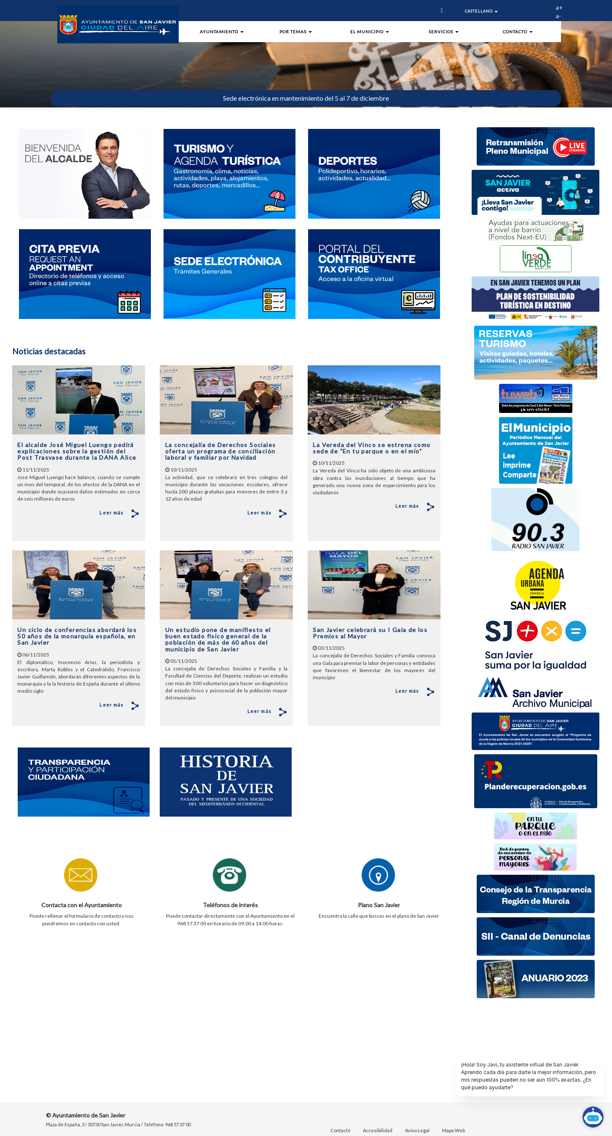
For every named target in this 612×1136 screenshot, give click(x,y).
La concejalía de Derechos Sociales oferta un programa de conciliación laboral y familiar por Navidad (220, 447)
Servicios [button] (444, 31)
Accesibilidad (377, 1130)
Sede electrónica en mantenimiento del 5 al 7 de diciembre (306, 98)
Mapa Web (453, 1130)
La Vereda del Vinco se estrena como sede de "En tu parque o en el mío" (371, 443)
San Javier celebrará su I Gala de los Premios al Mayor (370, 628)
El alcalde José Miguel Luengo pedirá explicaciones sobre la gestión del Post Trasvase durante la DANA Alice (76, 447)
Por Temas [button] (295, 31)
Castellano (481, 11)
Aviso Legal (417, 1130)
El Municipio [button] (369, 31)
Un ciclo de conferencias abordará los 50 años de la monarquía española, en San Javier (77, 632)
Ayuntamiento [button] (222, 31)
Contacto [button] (518, 31)
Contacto (340, 1130)
